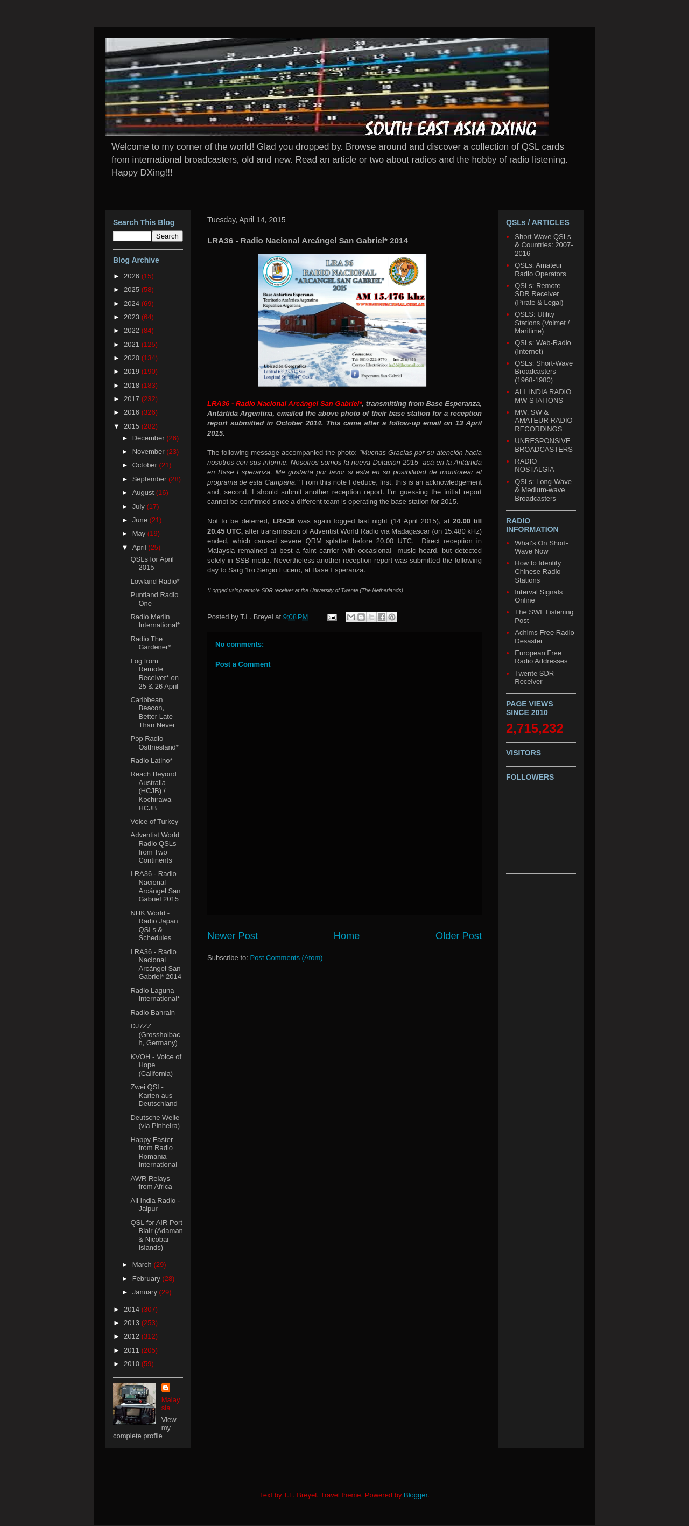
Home (347, 935)
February (147, 1279)
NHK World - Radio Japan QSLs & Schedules (154, 925)
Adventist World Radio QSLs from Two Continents (154, 847)
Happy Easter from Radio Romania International (153, 1152)
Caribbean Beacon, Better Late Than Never (152, 712)
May (139, 533)
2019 (133, 371)
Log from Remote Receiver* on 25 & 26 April (154, 673)
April (140, 547)
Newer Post (232, 935)
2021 (133, 344)
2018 (133, 385)
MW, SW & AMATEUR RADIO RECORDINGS (543, 420)
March (143, 1265)
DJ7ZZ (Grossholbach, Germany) (155, 1034)
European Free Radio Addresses (541, 657)
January (145, 1292)
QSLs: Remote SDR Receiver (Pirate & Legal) (539, 294)
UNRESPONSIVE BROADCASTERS (544, 445)
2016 (133, 412)
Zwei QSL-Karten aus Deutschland (153, 1095)
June (141, 520)
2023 (133, 317)
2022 (133, 330)
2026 (133, 276)
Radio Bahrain (152, 1013)
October (145, 465)
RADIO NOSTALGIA (534, 465)
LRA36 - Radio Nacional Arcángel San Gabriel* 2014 (155, 964)
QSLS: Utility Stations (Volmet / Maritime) (542, 322)
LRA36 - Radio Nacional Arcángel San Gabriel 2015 (155, 886)
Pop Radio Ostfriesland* (154, 742)
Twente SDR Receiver (534, 677)
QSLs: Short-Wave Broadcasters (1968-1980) (544, 371)
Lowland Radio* (154, 581)
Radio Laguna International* (155, 994)
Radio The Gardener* (150, 643)
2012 (133, 1336)
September (150, 479)
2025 (133, 289)
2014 (133, 1309)
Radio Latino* (151, 761)
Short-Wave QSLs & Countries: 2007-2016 (544, 245)
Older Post (458, 935)
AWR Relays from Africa (151, 1182)
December (149, 438)
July (139, 506)
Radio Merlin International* (155, 621)
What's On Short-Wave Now (541, 547)
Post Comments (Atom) (286, 958)
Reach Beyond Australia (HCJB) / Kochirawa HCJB (153, 790)
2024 (133, 303)
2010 (133, 1364)
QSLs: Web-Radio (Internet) (543, 347)
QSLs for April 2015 (151, 563)
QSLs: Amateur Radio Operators (540, 269)
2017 (133, 399)
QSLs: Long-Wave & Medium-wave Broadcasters (543, 490)
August (144, 492)
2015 (133, 426)
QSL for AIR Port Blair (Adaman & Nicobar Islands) (156, 1235)
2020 (133, 358)
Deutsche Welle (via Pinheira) (155, 1122)
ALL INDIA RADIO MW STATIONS (543, 396)
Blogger (415, 1495)
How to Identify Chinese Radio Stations (538, 571)
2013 (133, 1323)
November (149, 451)
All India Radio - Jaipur (155, 1204)
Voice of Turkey (154, 821)
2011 (133, 1350)
